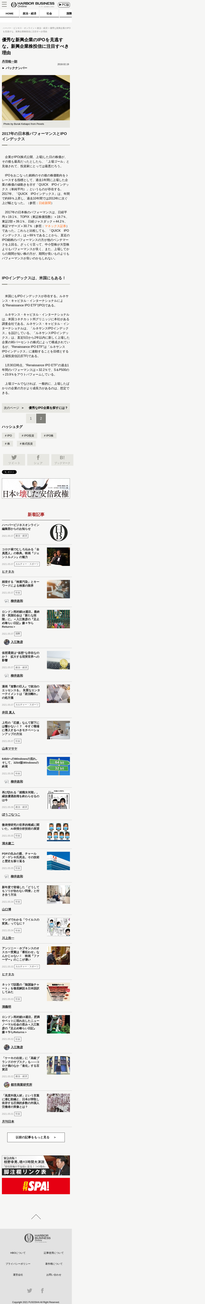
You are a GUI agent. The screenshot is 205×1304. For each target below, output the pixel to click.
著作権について (54, 1263)
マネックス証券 (55, 226)
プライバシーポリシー (18, 1263)
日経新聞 (45, 203)
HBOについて (18, 1252)
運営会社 (18, 1274)
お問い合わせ (53, 1274)
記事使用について (54, 1252)
